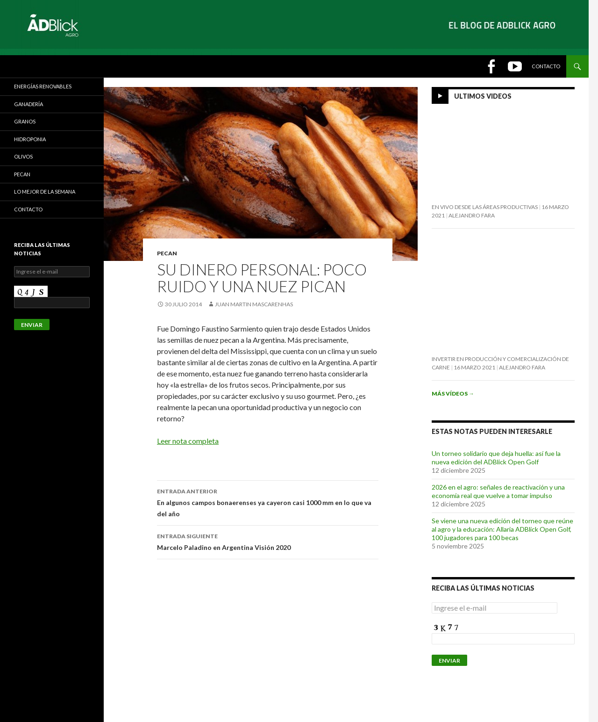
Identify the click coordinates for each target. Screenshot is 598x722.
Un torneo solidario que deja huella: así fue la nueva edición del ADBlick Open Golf (496, 457)
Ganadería (28, 104)
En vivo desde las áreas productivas (485, 206)
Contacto (546, 66)
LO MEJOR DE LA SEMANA (44, 191)
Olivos (23, 156)
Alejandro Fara (471, 215)
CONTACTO (28, 209)
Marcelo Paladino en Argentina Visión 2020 (267, 541)
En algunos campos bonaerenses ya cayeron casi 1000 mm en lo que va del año (267, 502)
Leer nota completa (188, 440)
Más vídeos (453, 393)
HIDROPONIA (30, 139)
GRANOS (25, 121)
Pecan (167, 253)
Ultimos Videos (483, 96)
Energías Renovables (42, 86)
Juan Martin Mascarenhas (254, 304)
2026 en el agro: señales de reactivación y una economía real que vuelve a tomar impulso (498, 491)
